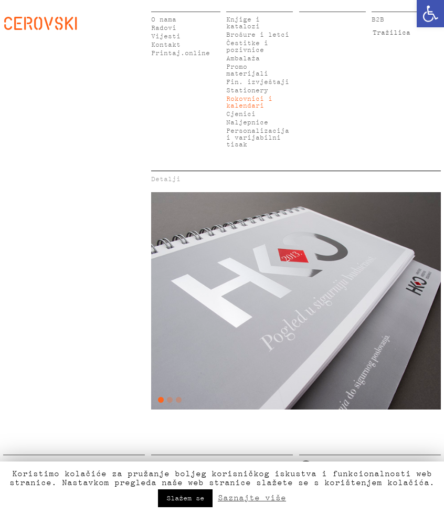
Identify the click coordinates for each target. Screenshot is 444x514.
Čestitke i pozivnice (247, 47)
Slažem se (185, 498)
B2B (378, 19)
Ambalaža (243, 58)
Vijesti (166, 36)
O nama (163, 19)
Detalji (166, 179)
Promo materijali (247, 70)
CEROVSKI (40, 23)
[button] (430, 13)
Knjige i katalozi (243, 23)
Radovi (163, 28)
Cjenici (241, 114)
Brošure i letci (257, 35)
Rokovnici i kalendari (249, 102)
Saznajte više (252, 498)
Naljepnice (247, 122)
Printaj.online (180, 53)
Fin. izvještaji (257, 82)
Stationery (247, 90)
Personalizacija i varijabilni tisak (257, 138)
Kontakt (166, 44)
